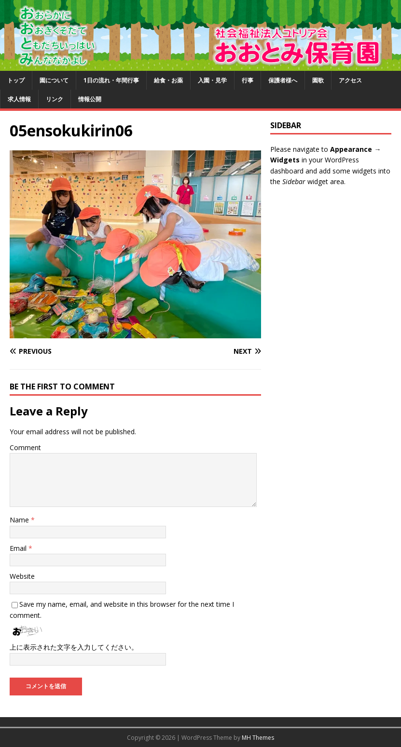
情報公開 (89, 99)
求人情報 (19, 99)
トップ (16, 80)
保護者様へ (282, 80)
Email (19, 548)
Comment (25, 447)
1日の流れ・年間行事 (111, 80)
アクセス (350, 80)
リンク (54, 99)
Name (20, 519)
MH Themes (258, 738)
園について (54, 80)
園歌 (318, 80)
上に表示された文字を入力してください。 (74, 647)
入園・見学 (212, 80)
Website (22, 576)
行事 (247, 80)
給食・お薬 (168, 80)
